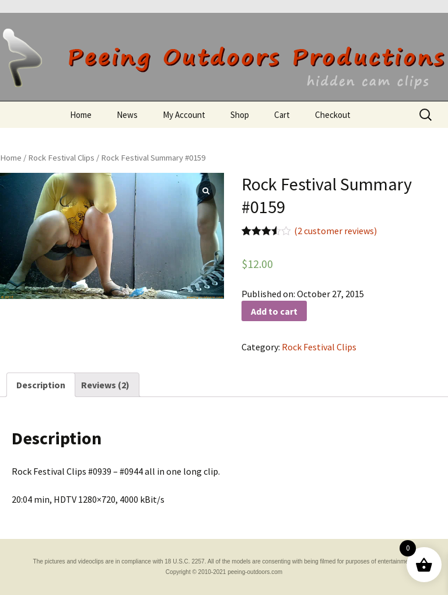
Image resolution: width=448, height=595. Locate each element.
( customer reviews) (335, 230)
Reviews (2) (105, 385)
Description (40, 385)
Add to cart (274, 311)
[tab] (40, 385)
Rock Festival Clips (61, 157)
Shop (239, 114)
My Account (184, 114)
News (127, 114)
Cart (282, 114)
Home (81, 114)
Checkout (333, 114)
